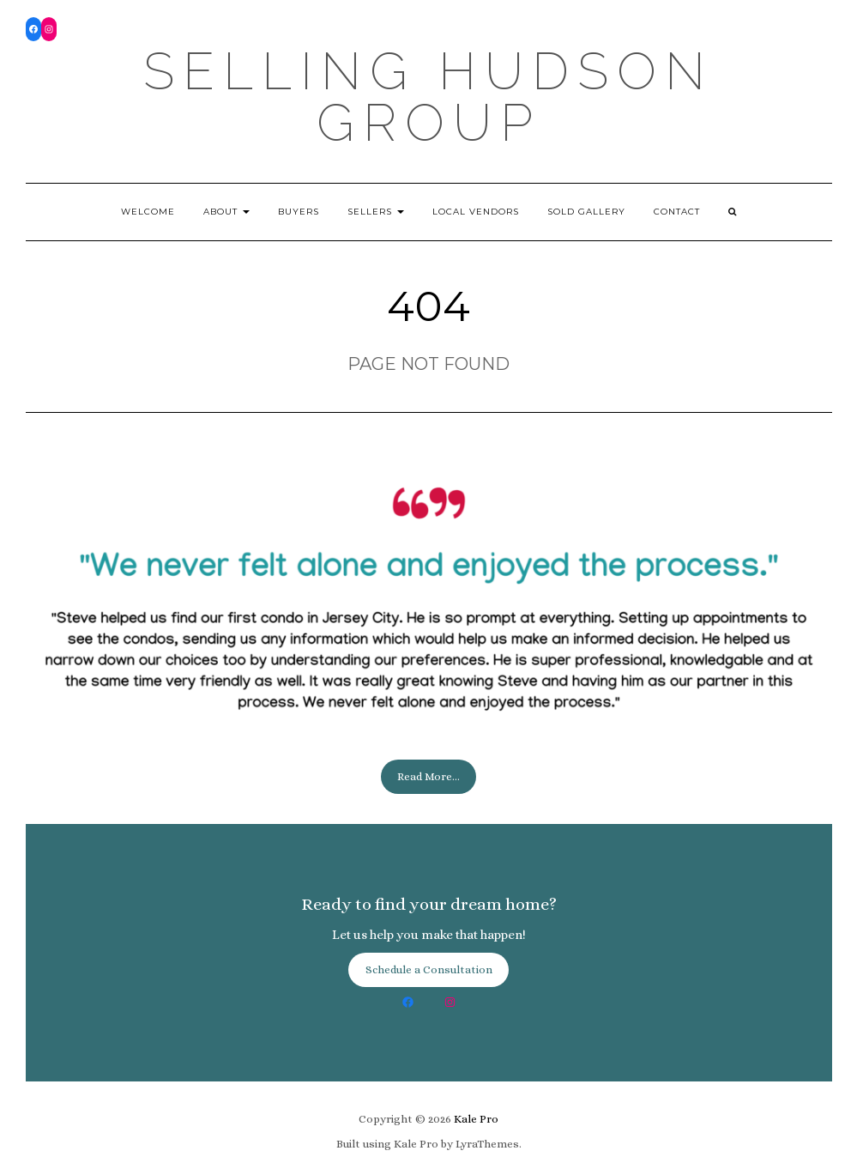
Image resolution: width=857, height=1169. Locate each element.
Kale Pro (476, 1118)
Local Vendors (475, 211)
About (226, 211)
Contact (677, 211)
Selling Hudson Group (428, 97)
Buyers (298, 211)
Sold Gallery (586, 211)
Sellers (375, 211)
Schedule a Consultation (428, 969)
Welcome (148, 211)
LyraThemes (487, 1143)
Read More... (428, 776)
